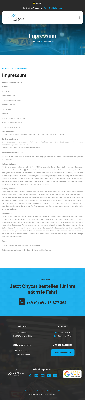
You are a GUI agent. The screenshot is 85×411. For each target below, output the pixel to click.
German (37, 3)
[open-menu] (79, 17)
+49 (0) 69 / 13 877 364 (46, 303)
